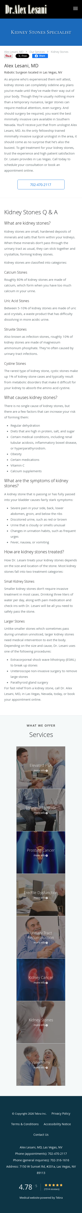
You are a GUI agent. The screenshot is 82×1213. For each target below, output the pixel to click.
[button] (75, 8)
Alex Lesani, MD (13, 52)
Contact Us (41, 1135)
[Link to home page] (34, 9)
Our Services (37, 52)
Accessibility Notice (57, 1124)
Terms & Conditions (25, 1124)
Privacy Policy (61, 1113)
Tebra (59, 1197)
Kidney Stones (59, 52)
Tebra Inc (40, 1113)
